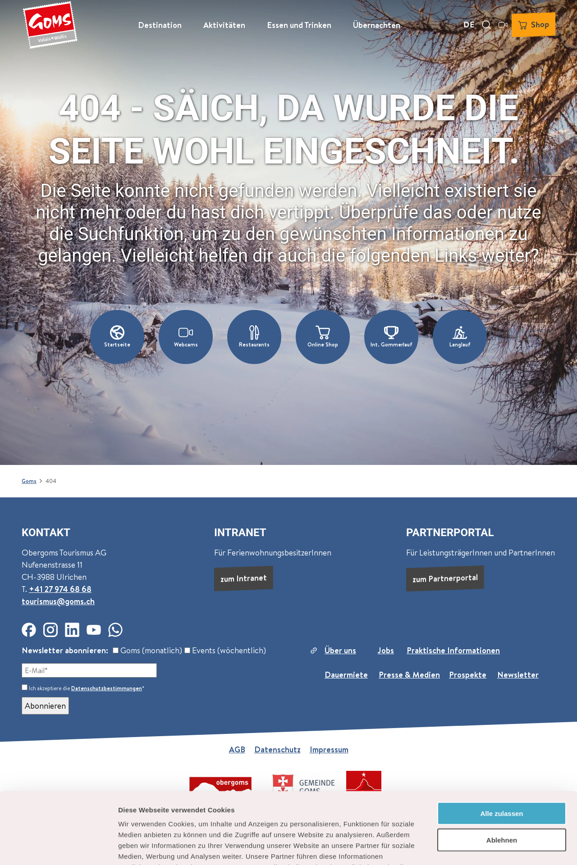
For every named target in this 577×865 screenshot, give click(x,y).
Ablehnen (501, 773)
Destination (160, 25)
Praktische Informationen (453, 650)
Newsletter (518, 674)
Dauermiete (346, 674)
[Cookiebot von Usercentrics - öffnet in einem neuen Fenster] (58, 847)
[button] (117, 337)
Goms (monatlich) (147, 650)
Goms (29, 481)
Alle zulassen (501, 746)
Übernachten (376, 25)
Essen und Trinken (299, 25)
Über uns (340, 650)
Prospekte (467, 674)
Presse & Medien (409, 674)
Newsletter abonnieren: (65, 650)
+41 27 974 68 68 (60, 589)
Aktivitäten (224, 25)
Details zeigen (479, 847)
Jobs (386, 650)
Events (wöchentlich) (225, 650)
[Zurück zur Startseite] (50, 25)
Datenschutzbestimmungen (106, 688)
